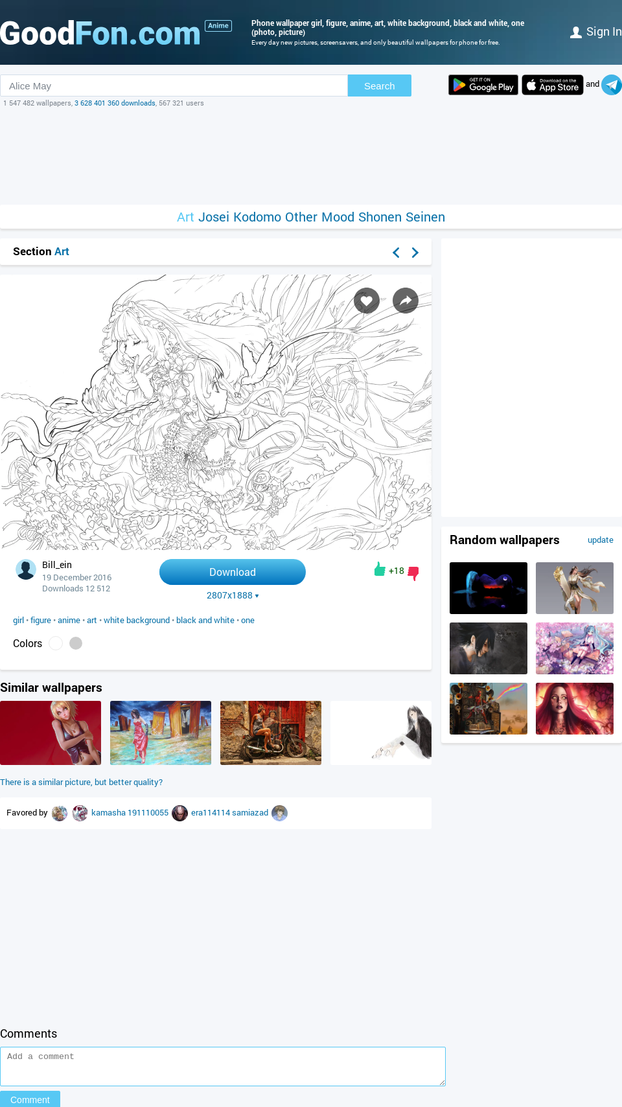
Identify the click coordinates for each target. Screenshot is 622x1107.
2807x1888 (233, 595)
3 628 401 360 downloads (115, 103)
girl (18, 620)
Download (232, 571)
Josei (213, 216)
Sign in (596, 31)
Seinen (425, 216)
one (248, 620)
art (92, 620)
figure (40, 620)
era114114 (211, 812)
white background (137, 620)
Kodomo (257, 216)
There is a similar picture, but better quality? (81, 782)
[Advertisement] (311, 156)
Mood (337, 216)
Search (379, 85)
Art (185, 216)
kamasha (109, 812)
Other (301, 216)
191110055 (149, 812)
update (601, 539)
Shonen (380, 216)
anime (69, 620)
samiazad (251, 812)
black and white (205, 620)
